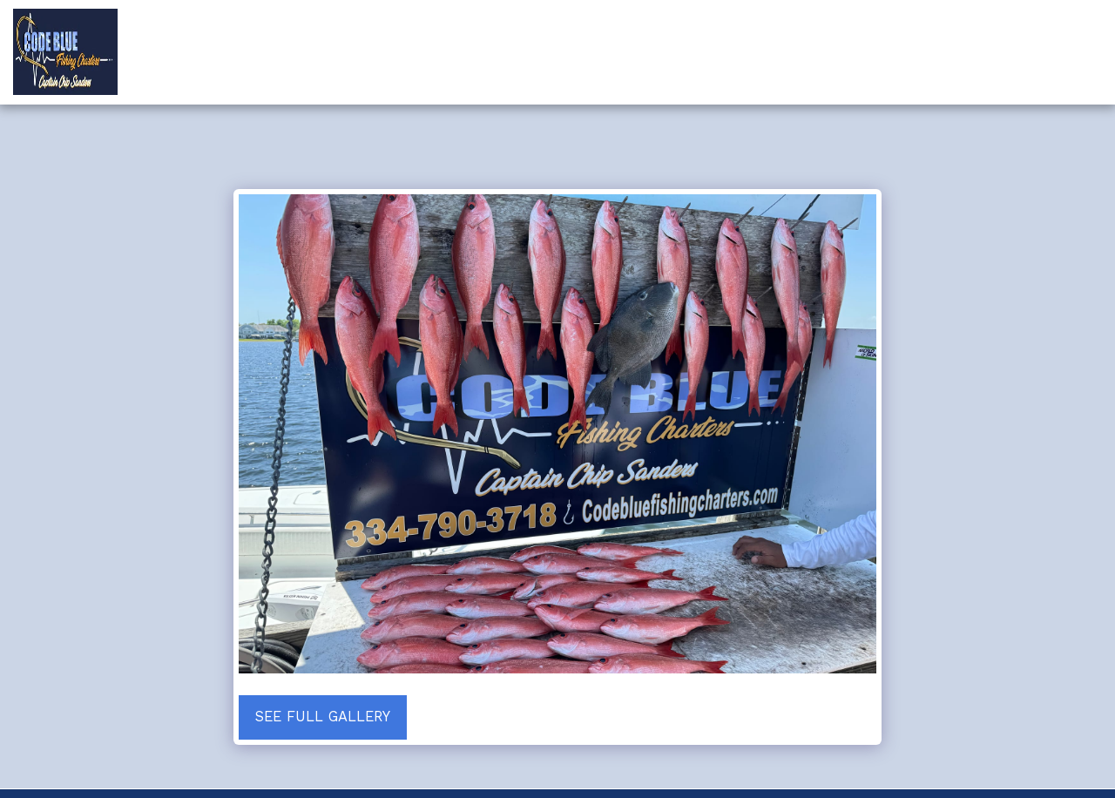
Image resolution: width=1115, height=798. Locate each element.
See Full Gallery (322, 716)
